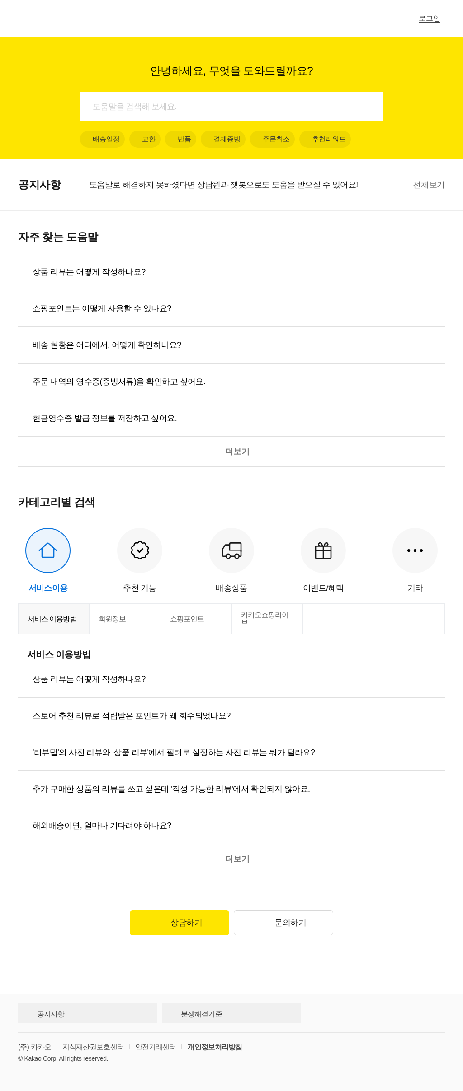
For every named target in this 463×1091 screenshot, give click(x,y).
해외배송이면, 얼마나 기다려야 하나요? (102, 825)
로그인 (429, 18)
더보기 (231, 451)
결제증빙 (223, 139)
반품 (180, 139)
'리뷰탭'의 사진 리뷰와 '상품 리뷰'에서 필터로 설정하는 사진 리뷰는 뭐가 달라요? (174, 752)
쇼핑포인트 (187, 619)
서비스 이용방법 (52, 619)
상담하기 (179, 922)
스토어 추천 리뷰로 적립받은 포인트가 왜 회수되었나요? (132, 715)
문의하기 (283, 923)
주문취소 (272, 139)
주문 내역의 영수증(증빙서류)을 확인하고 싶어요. (119, 381)
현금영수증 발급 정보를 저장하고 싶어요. (105, 418)
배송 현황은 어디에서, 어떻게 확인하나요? (107, 345)
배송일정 (102, 139)
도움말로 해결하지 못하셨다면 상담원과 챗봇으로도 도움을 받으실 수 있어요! (223, 184)
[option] (248, 184)
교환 (145, 139)
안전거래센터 (155, 1047)
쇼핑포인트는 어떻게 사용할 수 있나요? (102, 308)
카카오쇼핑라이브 (264, 618)
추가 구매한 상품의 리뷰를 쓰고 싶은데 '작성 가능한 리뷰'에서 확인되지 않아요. (171, 788)
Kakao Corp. (41, 1058)
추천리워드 (325, 139)
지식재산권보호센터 (93, 1047)
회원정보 (112, 619)
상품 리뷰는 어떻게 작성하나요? (89, 271)
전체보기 (429, 184)
